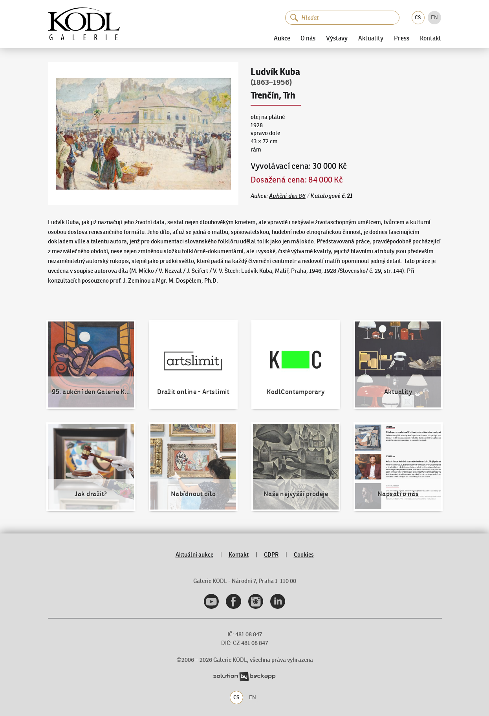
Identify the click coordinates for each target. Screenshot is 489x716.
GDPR (271, 554)
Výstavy (337, 38)
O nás (307, 38)
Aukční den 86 (287, 195)
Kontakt (430, 38)
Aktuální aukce (194, 554)
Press (401, 38)
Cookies (304, 554)
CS (418, 17)
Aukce (282, 38)
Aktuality (370, 38)
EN (434, 17)
